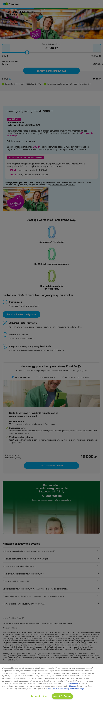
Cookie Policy (72, 683)
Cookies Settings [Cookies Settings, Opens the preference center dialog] (39, 696)
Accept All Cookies (62, 696)
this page (72, 686)
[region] (51, 683)
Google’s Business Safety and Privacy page (66, 688)
